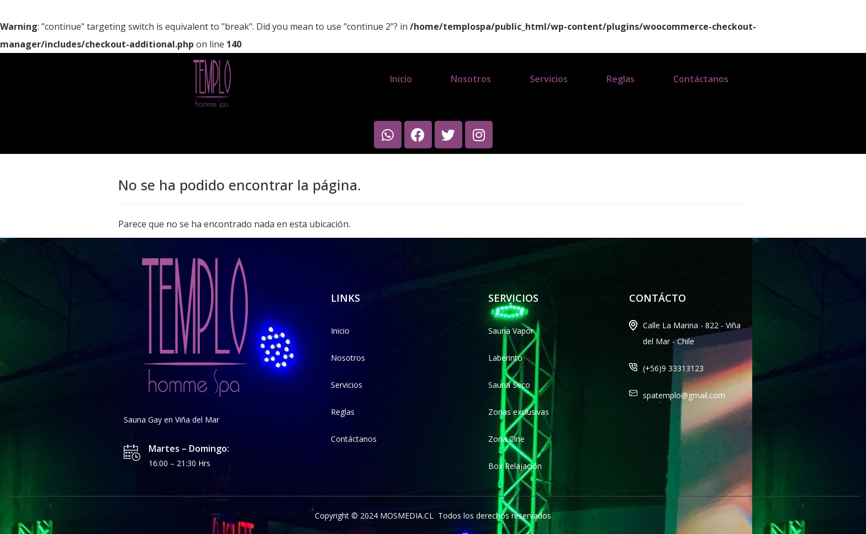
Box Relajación (515, 466)
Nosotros (471, 79)
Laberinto (505, 358)
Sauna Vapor (511, 330)
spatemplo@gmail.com (684, 395)
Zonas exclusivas (518, 412)
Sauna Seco (509, 385)
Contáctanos (700, 79)
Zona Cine (506, 439)
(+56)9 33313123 (673, 368)
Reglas (620, 79)
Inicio (401, 79)
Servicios (549, 79)
